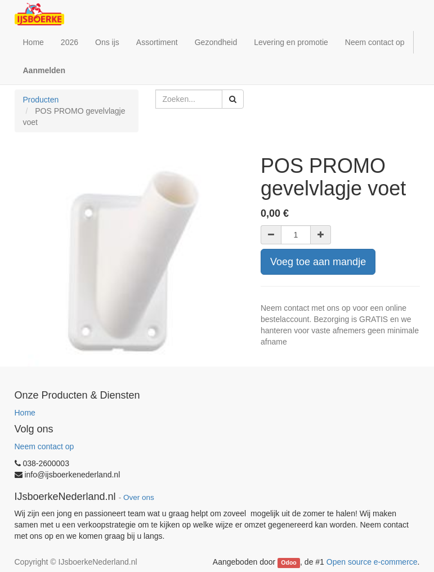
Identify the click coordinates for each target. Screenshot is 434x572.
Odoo (288, 562)
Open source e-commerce (372, 561)
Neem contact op (44, 446)
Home (25, 412)
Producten (41, 99)
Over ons (138, 497)
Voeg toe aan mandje (318, 261)
